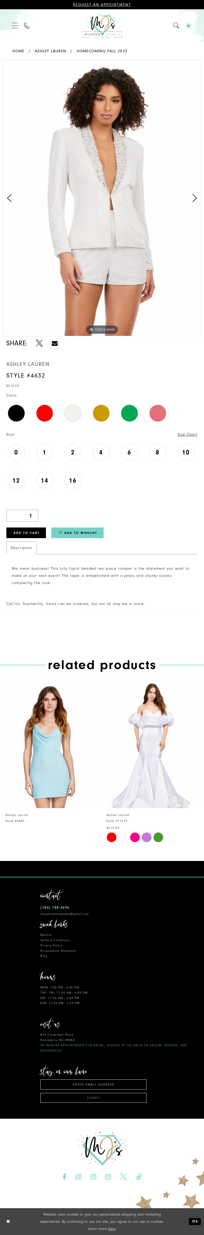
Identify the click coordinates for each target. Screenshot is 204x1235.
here (112, 1229)
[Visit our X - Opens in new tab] (123, 1177)
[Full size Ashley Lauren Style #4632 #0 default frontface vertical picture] (102, 198)
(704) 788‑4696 (55, 907)
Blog (43, 956)
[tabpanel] (102, 198)
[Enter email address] (93, 1084)
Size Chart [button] (187, 434)
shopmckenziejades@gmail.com (64, 914)
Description (21, 548)
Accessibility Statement (58, 951)
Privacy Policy (51, 945)
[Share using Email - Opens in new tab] (55, 343)
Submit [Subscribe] (93, 1098)
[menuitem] (15, 25)
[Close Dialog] (8, 1221)
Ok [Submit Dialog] (195, 1221)
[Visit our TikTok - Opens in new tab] (138, 1177)
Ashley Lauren (50, 51)
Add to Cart (27, 533)
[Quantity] (22, 516)
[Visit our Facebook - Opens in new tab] (64, 1177)
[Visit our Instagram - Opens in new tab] (78, 1177)
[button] (15, 25)
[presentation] (51, 743)
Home (18, 51)
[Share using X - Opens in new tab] (39, 343)
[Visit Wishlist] (189, 25)
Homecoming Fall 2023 (102, 51)
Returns (46, 935)
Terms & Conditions (55, 940)
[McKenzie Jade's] (102, 25)
